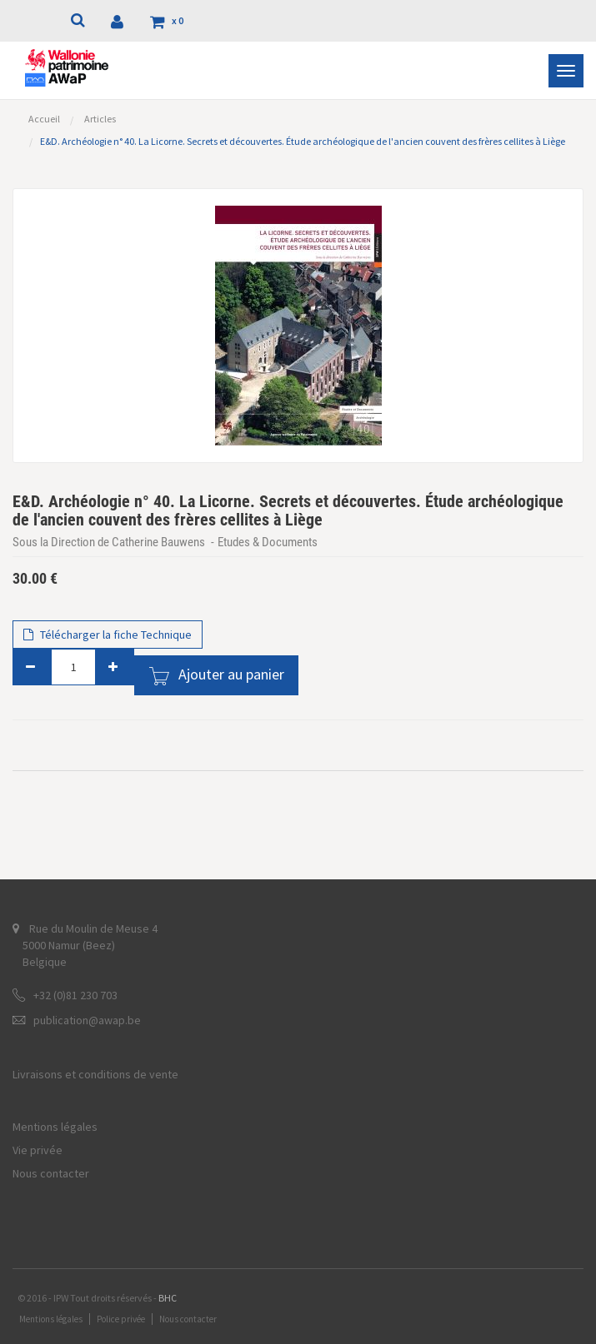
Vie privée (38, 1149)
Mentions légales (55, 1126)
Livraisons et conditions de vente (95, 1074)
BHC (167, 1298)
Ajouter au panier (231, 674)
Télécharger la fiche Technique (107, 634)
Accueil (44, 118)
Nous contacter (51, 1173)
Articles (100, 118)
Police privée (121, 1319)
